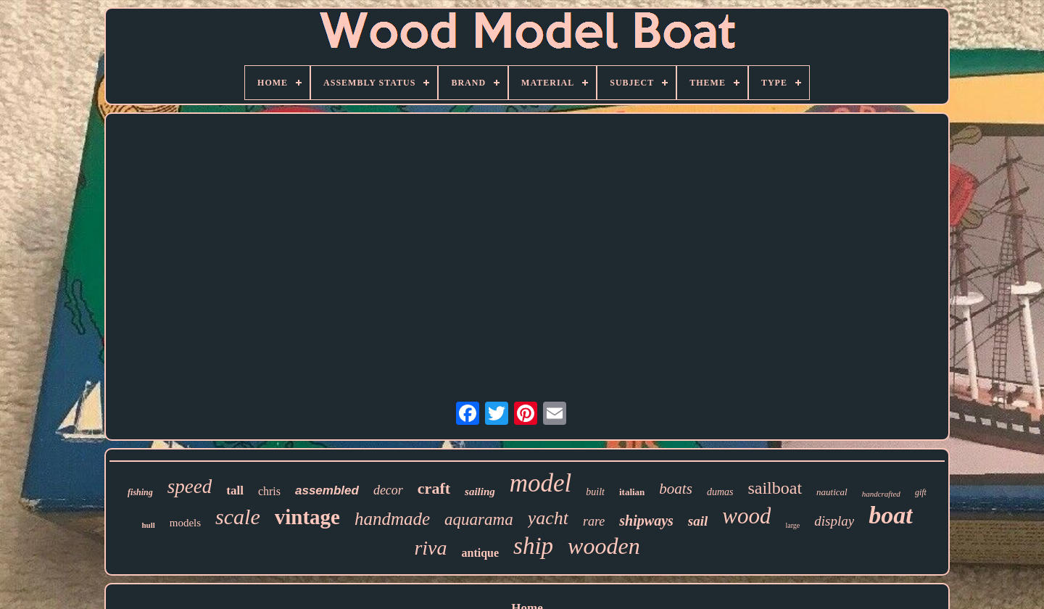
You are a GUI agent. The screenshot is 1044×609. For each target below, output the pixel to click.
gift (921, 492)
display (834, 521)
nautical (832, 491)
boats (675, 488)
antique (480, 553)
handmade (392, 519)
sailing (480, 491)
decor (388, 490)
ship (533, 546)
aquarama (478, 519)
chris (269, 491)
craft (434, 488)
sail (698, 521)
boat (890, 515)
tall (235, 490)
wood (746, 516)
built (595, 491)
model (541, 483)
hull (147, 525)
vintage (307, 517)
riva (430, 547)
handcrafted (881, 493)
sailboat (774, 487)
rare (594, 521)
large (792, 525)
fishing (140, 492)
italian (632, 491)
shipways (646, 521)
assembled (327, 490)
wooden (604, 546)
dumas (720, 491)
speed (189, 486)
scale (237, 517)
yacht (548, 518)
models (185, 523)
